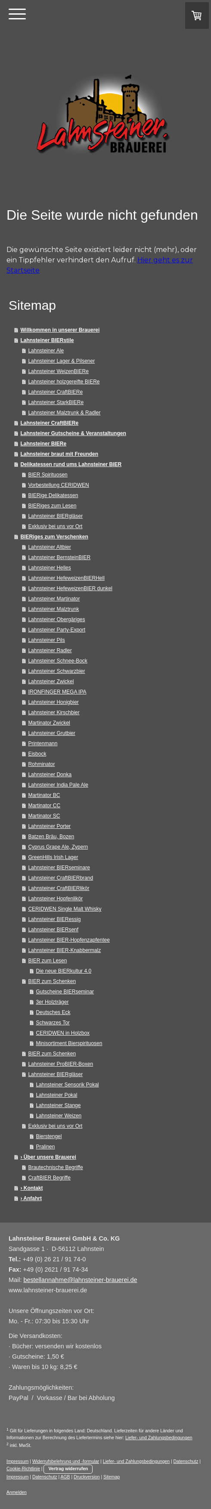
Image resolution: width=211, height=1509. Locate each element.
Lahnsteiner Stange (58, 1105)
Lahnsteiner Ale (46, 351)
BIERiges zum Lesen (52, 506)
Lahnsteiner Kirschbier (53, 712)
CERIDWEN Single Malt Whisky (64, 909)
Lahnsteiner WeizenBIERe (58, 371)
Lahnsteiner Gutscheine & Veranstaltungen (73, 433)
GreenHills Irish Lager (53, 857)
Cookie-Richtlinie (23, 1468)
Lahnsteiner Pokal (56, 1095)
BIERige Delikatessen (53, 495)
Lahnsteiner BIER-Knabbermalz (64, 950)
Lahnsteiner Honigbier (53, 702)
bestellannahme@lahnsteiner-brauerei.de (80, 1279)
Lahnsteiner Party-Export (56, 630)
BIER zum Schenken (52, 981)
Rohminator (41, 764)
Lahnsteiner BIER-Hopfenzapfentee (68, 940)
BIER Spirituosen (47, 475)
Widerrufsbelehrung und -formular (65, 1461)
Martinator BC (44, 795)
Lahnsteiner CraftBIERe (55, 392)
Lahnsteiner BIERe (43, 444)
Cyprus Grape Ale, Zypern (58, 847)
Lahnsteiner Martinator (54, 599)
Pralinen (45, 1147)
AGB (65, 1477)
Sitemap (111, 1477)
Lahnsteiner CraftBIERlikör (58, 888)
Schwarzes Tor (52, 1023)
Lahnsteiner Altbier (49, 547)
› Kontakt (31, 1188)
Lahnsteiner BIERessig (54, 919)
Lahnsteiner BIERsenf (53, 930)
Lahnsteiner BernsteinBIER (59, 557)
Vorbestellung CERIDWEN (58, 485)
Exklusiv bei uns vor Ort (55, 526)
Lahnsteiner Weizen (58, 1116)
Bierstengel (49, 1136)
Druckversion (87, 1477)
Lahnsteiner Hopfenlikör (55, 899)
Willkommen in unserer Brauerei (59, 330)
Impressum (17, 1461)
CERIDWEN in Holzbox (63, 1033)
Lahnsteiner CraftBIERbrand (60, 878)
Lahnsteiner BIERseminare (59, 868)
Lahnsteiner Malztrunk (53, 609)
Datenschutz (186, 1461)
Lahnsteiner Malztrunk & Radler (64, 413)
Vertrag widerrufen (68, 1468)
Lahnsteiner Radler (49, 650)
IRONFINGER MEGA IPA (57, 692)
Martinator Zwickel (49, 723)
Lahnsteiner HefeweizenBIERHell (66, 578)
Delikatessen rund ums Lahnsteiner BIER (70, 464)
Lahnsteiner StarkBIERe (56, 402)
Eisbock (37, 754)
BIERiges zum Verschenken (54, 537)
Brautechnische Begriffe (55, 1167)
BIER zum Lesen (47, 961)
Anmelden (16, 1492)
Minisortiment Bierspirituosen (69, 1043)
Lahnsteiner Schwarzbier (56, 671)
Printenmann (42, 743)
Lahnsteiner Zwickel (51, 681)
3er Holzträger (52, 1002)
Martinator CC (44, 806)
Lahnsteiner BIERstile (47, 340)
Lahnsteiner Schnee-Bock (57, 661)
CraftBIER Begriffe (49, 1178)
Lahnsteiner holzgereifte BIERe (63, 382)
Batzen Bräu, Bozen (51, 837)
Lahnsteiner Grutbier (51, 733)
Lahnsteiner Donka (49, 775)
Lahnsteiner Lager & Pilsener (61, 361)
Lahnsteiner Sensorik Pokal (67, 1085)
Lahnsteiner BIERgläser (55, 516)
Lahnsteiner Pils (46, 640)
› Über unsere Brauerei (48, 1157)
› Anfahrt (31, 1198)
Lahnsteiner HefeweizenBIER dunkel (70, 588)
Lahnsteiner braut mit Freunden (59, 454)
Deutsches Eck (53, 1012)
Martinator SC (44, 816)
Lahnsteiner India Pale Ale (58, 785)
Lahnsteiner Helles (49, 568)
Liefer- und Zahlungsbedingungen (158, 1437)
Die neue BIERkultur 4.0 (63, 971)
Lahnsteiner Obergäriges (56, 619)
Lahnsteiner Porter (49, 826)
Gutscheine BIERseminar (65, 992)
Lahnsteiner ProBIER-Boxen (60, 1064)
